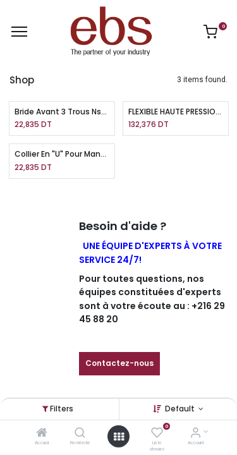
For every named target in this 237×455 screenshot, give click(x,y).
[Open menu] (119, 436)
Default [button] (181, 408)
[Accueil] (41, 434)
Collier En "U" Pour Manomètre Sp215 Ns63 (62, 154)
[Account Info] (196, 434)
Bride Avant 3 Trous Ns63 (62, 112)
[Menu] (19, 31)
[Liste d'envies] (157, 434)
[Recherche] (80, 434)
